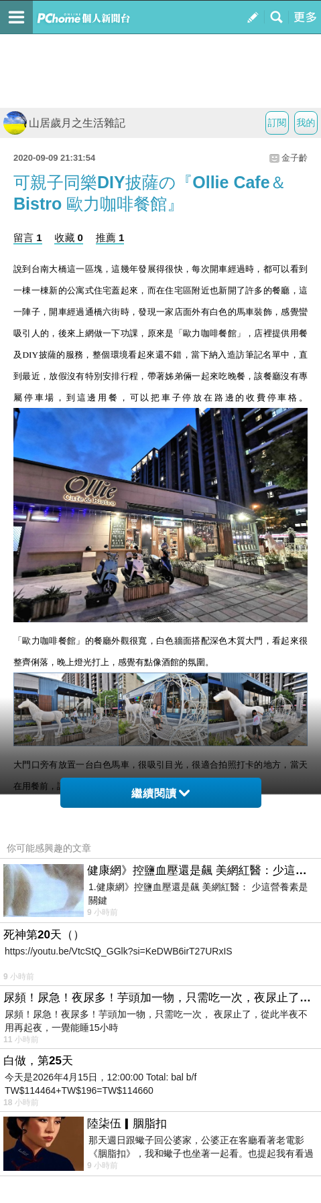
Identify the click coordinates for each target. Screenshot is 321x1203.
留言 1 (27, 237)
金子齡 (294, 158)
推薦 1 (110, 237)
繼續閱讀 (160, 793)
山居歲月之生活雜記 (64, 123)
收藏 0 (68, 237)
